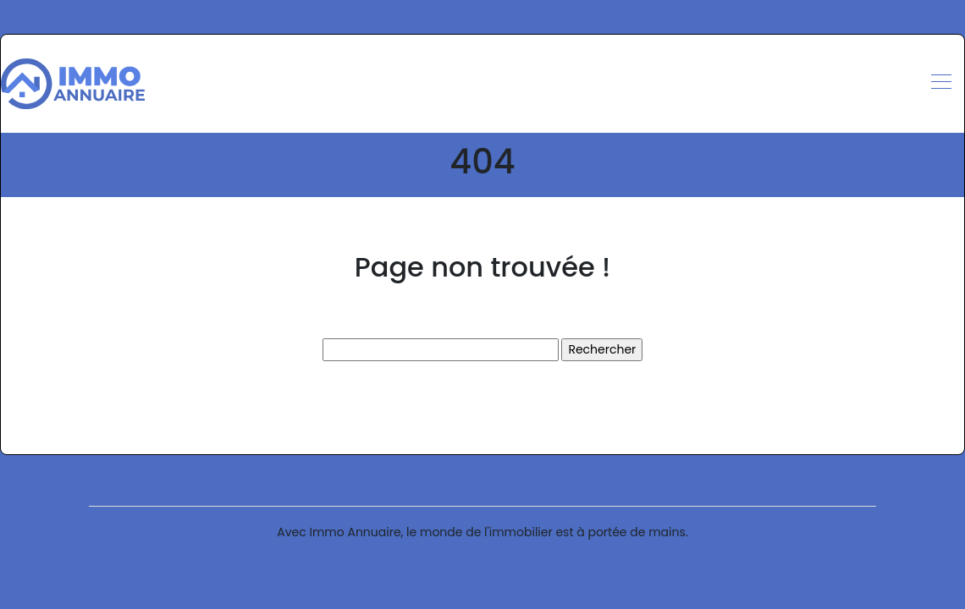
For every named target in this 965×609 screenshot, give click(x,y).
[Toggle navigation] (940, 84)
